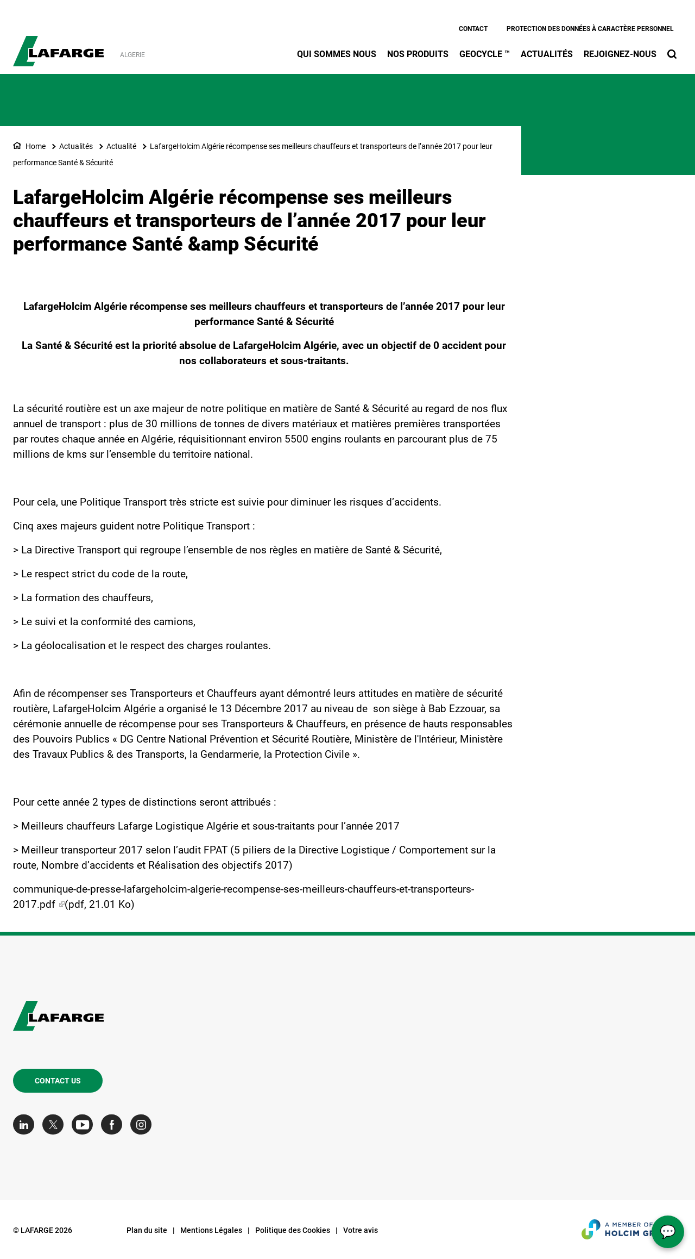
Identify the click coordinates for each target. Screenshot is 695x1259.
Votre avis (360, 1230)
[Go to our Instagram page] (143, 1124)
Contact (473, 29)
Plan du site (147, 1230)
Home (36, 146)
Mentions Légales (211, 1230)
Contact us (58, 1080)
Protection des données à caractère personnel (590, 29)
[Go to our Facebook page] (114, 1124)
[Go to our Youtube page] (85, 1124)
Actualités (547, 54)
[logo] (58, 45)
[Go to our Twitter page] (55, 1124)
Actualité (121, 146)
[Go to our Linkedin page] (26, 1124)
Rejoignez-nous (620, 54)
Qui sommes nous (336, 54)
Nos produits (417, 54)
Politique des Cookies (292, 1230)
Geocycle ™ (484, 54)
